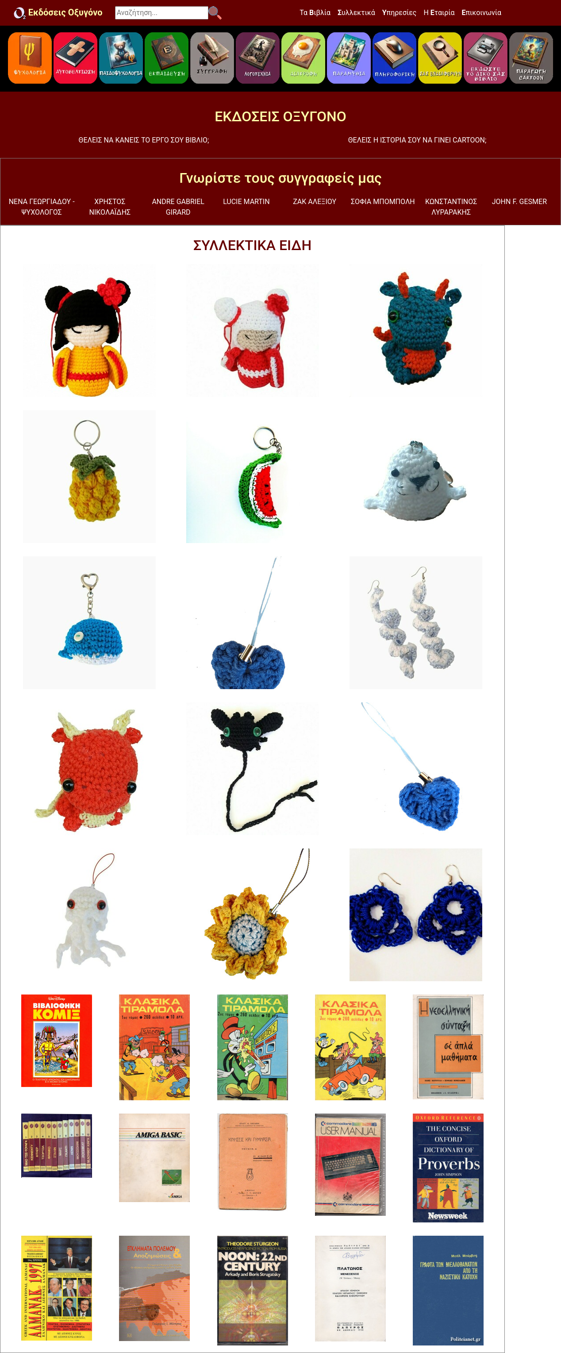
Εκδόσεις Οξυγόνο (58, 13)
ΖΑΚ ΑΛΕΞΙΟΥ (314, 201)
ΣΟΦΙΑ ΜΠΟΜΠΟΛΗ (383, 201)
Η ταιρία (438, 12)
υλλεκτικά (356, 12)
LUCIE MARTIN (246, 201)
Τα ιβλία (315, 12)
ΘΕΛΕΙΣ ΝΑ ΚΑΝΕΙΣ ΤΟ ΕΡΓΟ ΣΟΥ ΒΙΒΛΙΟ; (144, 140)
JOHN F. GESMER (519, 201)
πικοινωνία (481, 12)
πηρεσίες (399, 12)
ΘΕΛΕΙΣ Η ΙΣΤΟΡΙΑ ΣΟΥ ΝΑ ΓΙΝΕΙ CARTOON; (417, 140)
